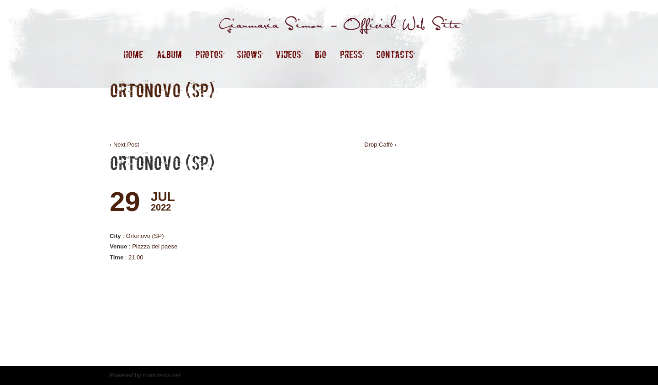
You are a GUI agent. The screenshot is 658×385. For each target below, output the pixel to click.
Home (133, 54)
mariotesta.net (160, 375)
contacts (395, 54)
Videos (288, 54)
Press (351, 54)
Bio (320, 54)
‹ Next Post (124, 144)
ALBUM (169, 54)
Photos (209, 54)
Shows (249, 54)
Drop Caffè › (380, 144)
